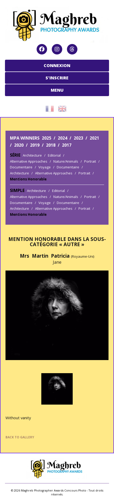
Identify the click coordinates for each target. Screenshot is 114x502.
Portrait (90, 161)
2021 (94, 138)
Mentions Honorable (28, 179)
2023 (78, 138)
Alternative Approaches (28, 161)
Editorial (54, 155)
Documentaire (21, 167)
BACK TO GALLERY (19, 437)
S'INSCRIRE (57, 78)
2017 (66, 145)
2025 (46, 138)
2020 (19, 145)
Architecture (32, 155)
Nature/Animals (65, 161)
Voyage (44, 167)
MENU (57, 90)
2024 (62, 138)
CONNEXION (57, 65)
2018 (50, 145)
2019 (34, 145)
